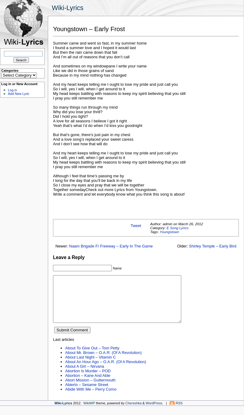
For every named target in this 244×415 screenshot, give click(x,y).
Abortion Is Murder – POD (88, 380)
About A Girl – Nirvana (84, 375)
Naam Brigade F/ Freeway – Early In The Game (111, 246)
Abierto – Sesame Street (86, 394)
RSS (179, 412)
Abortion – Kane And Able (87, 384)
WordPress (154, 412)
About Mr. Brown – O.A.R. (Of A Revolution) (103, 361)
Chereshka (134, 412)
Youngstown (169, 232)
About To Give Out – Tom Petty (92, 357)
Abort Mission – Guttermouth (90, 389)
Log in (12, 90)
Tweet (136, 225)
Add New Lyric (18, 94)
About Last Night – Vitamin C (90, 366)
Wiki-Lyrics (67, 8)
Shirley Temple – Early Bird (212, 246)
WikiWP (89, 412)
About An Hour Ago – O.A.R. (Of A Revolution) (105, 371)
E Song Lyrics (178, 228)
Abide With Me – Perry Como (90, 398)
